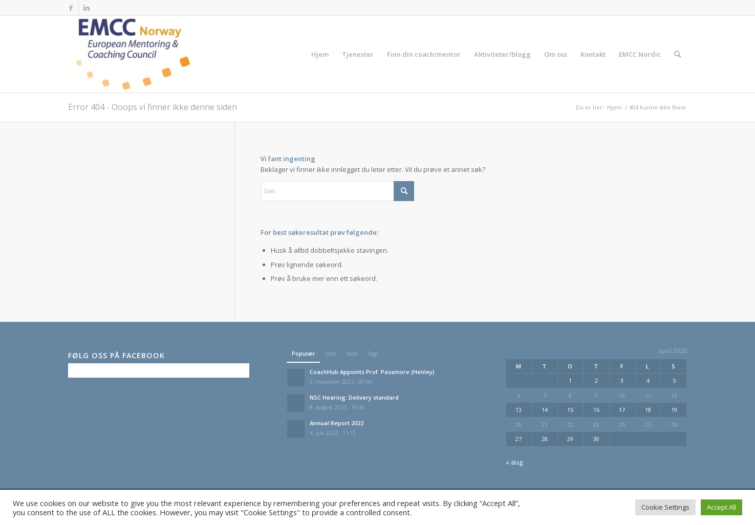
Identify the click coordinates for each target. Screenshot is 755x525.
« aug (514, 462)
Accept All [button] (721, 507)
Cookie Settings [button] (665, 507)
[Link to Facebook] (70, 7)
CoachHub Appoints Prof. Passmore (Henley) (372, 372)
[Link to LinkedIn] (86, 7)
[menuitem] (320, 54)
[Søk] (677, 54)
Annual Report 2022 (336, 423)
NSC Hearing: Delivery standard (354, 397)
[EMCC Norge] (133, 54)
